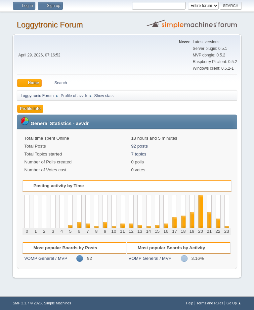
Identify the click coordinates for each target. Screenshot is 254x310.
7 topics (138, 154)
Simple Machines (57, 303)
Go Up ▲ (234, 303)
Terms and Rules (209, 303)
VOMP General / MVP (45, 258)
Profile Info (30, 108)
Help (189, 303)
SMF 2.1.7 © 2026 (27, 303)
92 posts (139, 146)
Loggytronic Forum (50, 24)
